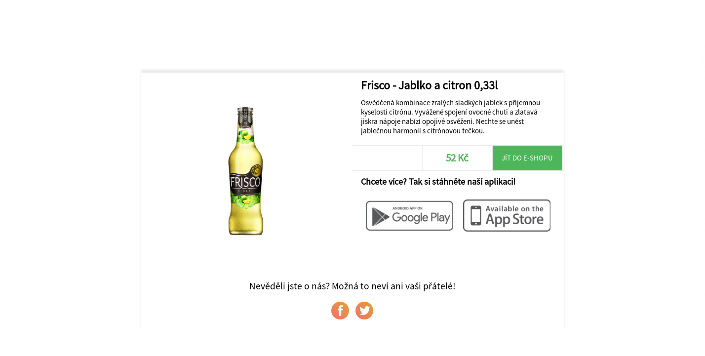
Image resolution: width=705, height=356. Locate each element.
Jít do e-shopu (527, 157)
